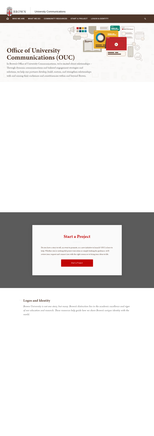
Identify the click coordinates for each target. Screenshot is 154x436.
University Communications (50, 7)
